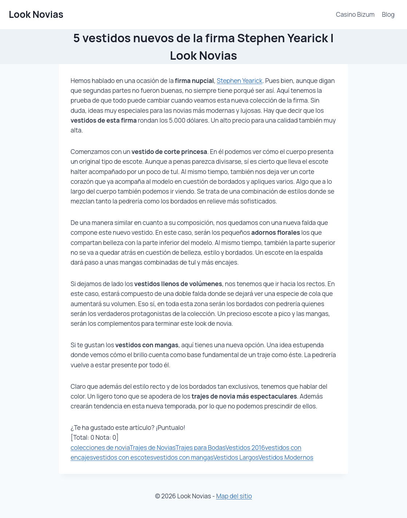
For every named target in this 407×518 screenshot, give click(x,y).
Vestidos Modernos (285, 457)
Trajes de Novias (152, 447)
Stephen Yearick (239, 80)
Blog (388, 14)
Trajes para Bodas (200, 447)
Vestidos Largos (235, 457)
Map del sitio (234, 496)
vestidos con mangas (183, 457)
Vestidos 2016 (245, 447)
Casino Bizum (355, 14)
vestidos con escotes (123, 457)
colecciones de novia (100, 447)
